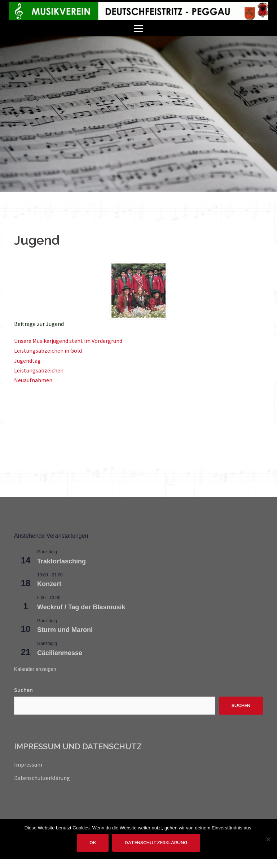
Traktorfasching (61, 561)
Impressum (28, 764)
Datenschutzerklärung (42, 777)
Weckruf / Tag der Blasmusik (81, 607)
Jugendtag (27, 360)
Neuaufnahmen (33, 380)
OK (92, 842)
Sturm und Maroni (65, 629)
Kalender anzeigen (35, 669)
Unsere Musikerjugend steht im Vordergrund (68, 340)
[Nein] (268, 839)
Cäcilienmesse (59, 653)
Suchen (23, 689)
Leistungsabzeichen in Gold (48, 350)
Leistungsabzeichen (38, 370)
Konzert (49, 584)
